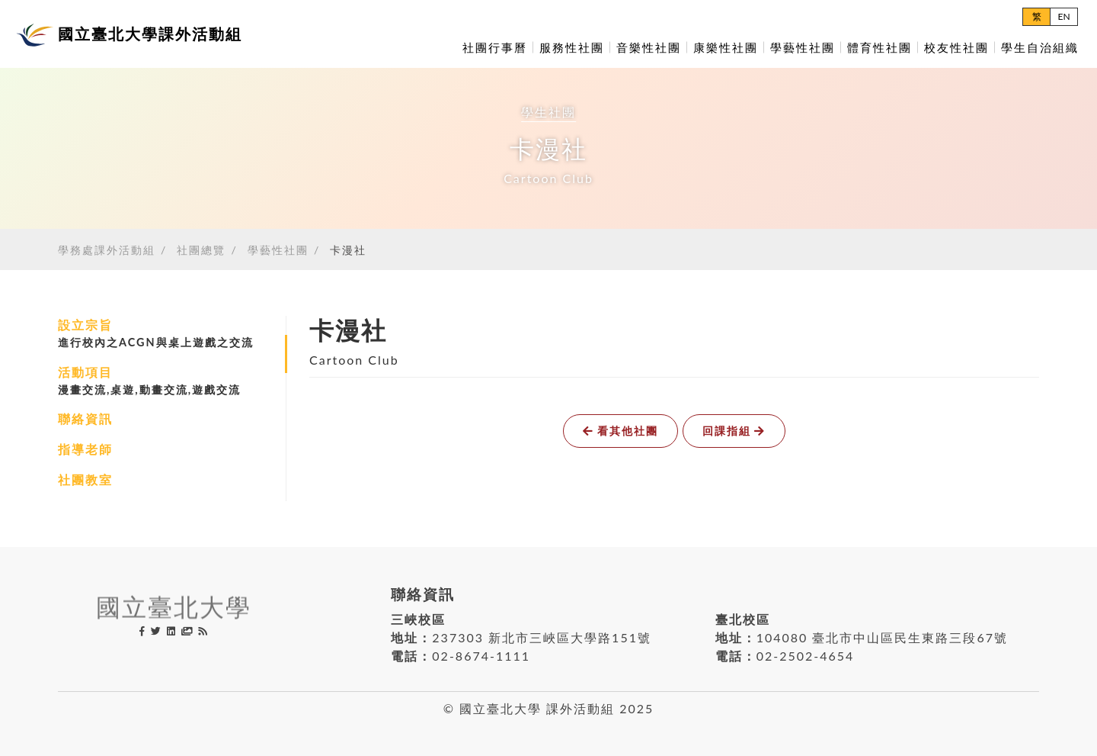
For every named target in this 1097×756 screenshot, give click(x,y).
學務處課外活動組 (106, 249)
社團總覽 (201, 249)
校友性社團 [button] (956, 46)
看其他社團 (620, 430)
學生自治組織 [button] (1040, 46)
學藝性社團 (278, 249)
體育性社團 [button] (879, 46)
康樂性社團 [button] (725, 46)
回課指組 (734, 430)
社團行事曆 (494, 46)
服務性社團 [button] (571, 46)
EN (1063, 16)
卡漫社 (348, 249)
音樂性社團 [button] (648, 46)
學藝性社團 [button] (802, 46)
